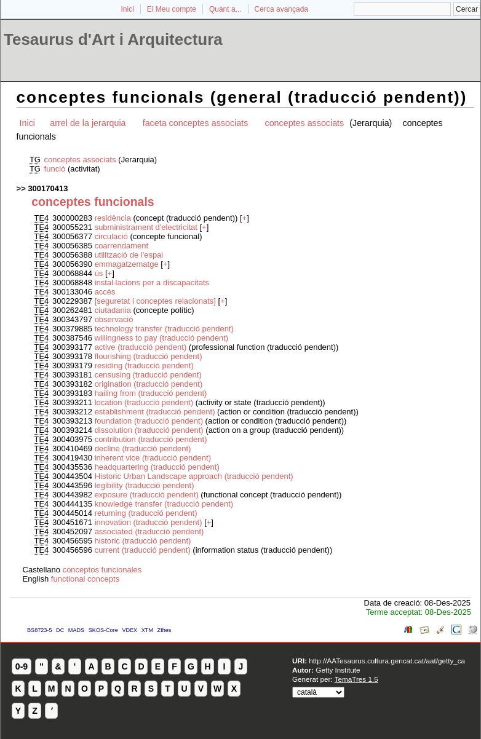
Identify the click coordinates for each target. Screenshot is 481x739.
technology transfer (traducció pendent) (164, 328)
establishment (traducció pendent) (155, 411)
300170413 (48, 188)
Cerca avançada (281, 9)
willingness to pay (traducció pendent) (162, 337)
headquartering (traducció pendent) (157, 467)
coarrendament (121, 245)
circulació (112, 236)
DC (60, 630)
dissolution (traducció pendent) (149, 430)
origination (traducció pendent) (149, 384)
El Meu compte (171, 9)
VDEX (129, 630)
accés (105, 291)
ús (100, 273)
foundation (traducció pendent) (149, 420)
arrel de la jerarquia (87, 123)
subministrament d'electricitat (146, 227)
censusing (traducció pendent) (148, 374)
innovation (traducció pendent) (148, 522)
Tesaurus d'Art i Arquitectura (113, 39)
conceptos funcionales (102, 569)
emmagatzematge (127, 264)
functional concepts (85, 578)
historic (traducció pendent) (143, 540)
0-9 (21, 666)
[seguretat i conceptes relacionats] (155, 301)
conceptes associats (306, 123)
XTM (147, 630)
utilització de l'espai (129, 254)
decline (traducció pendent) (143, 448)
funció (56, 168)
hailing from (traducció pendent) (151, 393)
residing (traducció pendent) (144, 365)
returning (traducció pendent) (146, 513)
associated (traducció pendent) (149, 531)
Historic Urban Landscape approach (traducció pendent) (194, 476)
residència (114, 218)
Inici (127, 9)
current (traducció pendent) (143, 550)
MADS (76, 630)
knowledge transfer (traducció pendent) (164, 503)
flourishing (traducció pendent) (148, 356)
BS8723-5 (39, 630)
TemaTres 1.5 (356, 679)
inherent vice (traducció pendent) (153, 457)
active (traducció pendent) (141, 347)
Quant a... (225, 9)
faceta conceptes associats (195, 123)
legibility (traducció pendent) (144, 485)
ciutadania (114, 310)
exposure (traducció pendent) (147, 494)
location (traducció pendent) (144, 402)
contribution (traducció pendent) (151, 439)
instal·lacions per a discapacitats (152, 282)
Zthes (164, 630)
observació (114, 319)
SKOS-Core (103, 630)
